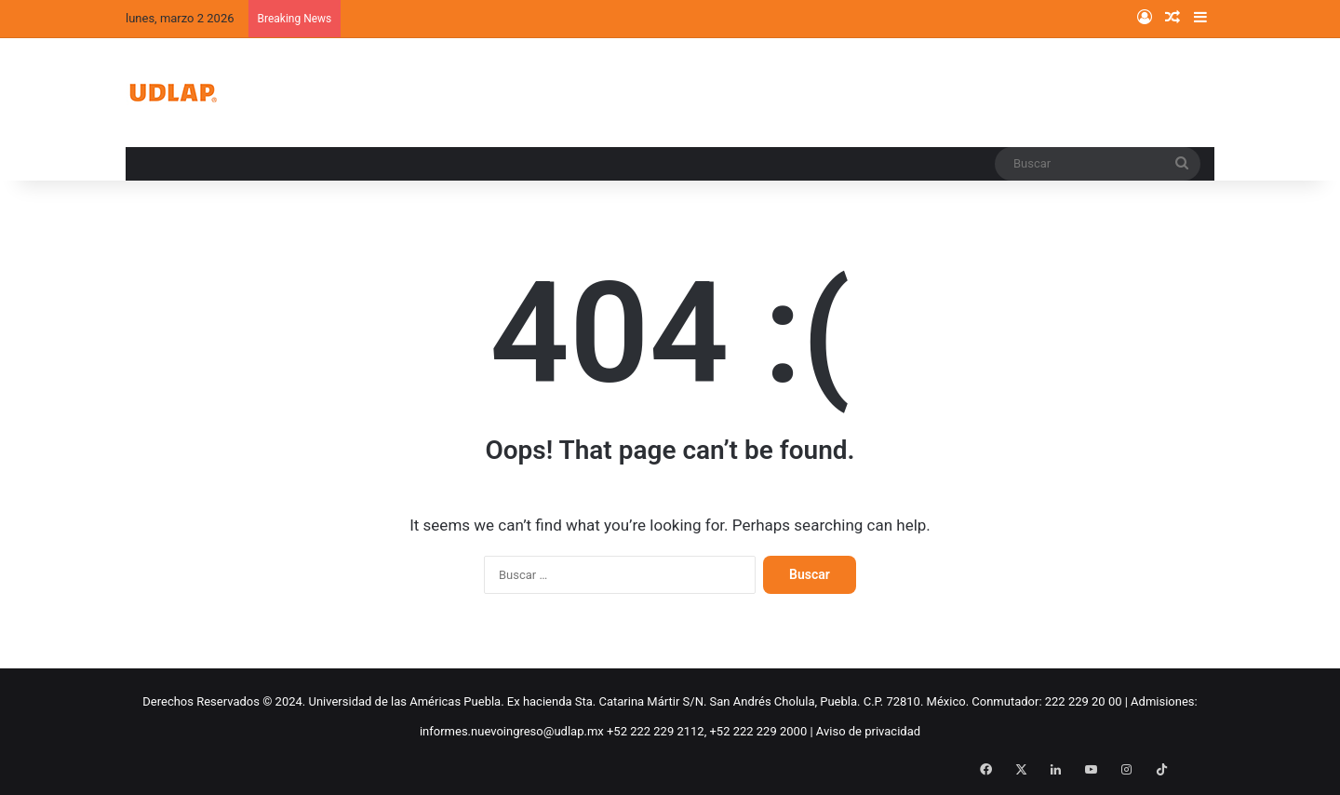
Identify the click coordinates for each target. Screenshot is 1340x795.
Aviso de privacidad (868, 731)
